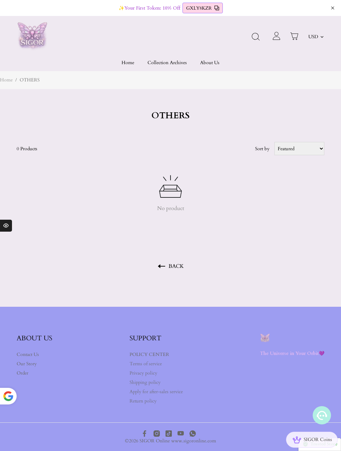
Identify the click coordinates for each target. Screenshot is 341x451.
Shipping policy (145, 382)
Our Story (27, 364)
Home (128, 62)
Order (22, 373)
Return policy (143, 401)
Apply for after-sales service (156, 392)
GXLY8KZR (202, 8)
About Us (209, 62)
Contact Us (28, 354)
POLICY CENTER (149, 354)
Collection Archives (167, 62)
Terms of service (146, 364)
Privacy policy (143, 373)
